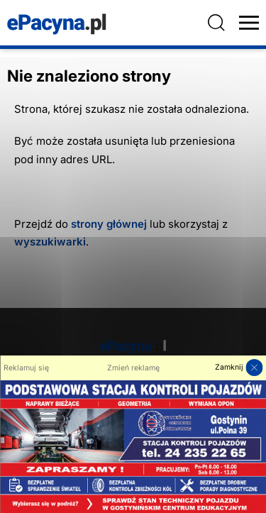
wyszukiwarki (50, 241)
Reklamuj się (26, 368)
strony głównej (109, 224)
